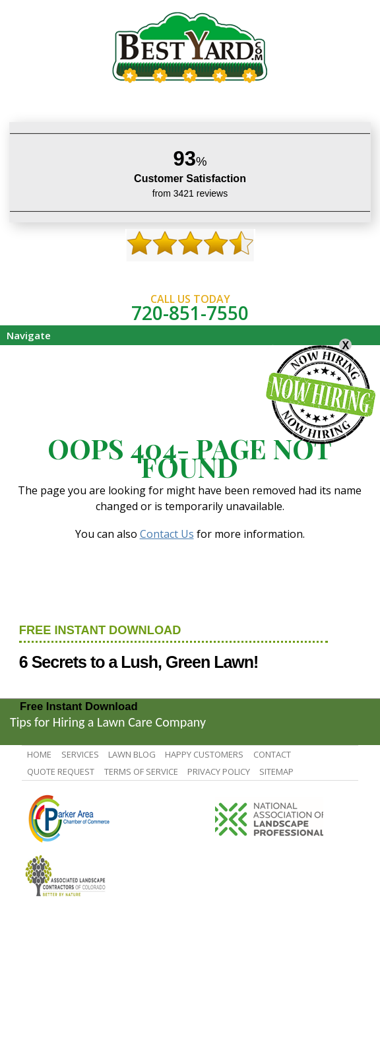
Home (39, 754)
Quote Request (60, 771)
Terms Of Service (141, 771)
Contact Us (167, 534)
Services (80, 754)
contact (272, 754)
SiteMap (276, 771)
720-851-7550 (190, 312)
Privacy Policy (218, 771)
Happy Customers (204, 754)
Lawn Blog (132, 754)
